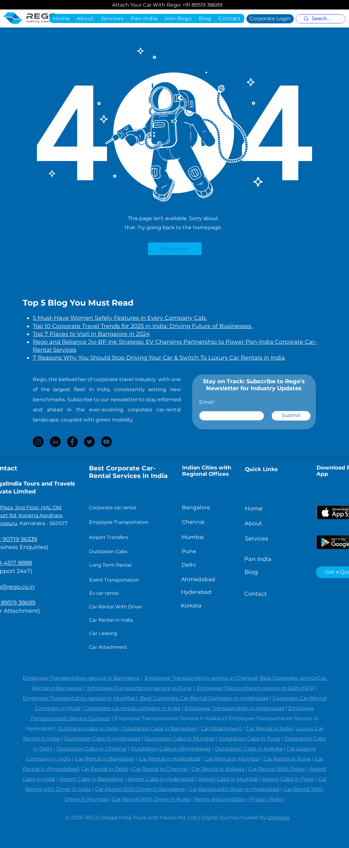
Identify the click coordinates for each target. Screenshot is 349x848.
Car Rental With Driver (276, 769)
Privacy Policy (267, 799)
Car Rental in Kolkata (218, 769)
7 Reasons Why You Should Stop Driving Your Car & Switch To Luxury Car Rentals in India (159, 357)
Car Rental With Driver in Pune (151, 799)
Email (206, 402)
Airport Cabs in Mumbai (228, 779)
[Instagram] (38, 441)
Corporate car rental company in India (132, 708)
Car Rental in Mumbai (231, 759)
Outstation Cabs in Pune (249, 739)
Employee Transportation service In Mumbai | (81, 698)
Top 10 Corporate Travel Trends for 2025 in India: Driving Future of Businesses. (142, 326)
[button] (144, 18)
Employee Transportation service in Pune (139, 688)
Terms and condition (220, 799)
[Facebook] (72, 441)
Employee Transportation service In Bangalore (81, 678)
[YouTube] (106, 441)
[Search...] (321, 19)
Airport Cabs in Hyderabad (161, 779)
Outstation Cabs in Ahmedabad (171, 749)
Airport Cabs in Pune (288, 779)
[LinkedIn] (55, 441)
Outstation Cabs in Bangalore (159, 729)
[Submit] (291, 416)
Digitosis (278, 818)
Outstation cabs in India (88, 729)
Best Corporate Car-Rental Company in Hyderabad (204, 698)
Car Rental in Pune (287, 759)
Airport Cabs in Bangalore (91, 779)
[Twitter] (89, 441)
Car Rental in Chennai (159, 769)
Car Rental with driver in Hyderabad (234, 789)
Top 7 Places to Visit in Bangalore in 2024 (91, 334)
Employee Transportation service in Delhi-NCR (255, 688)
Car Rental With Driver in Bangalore (140, 789)
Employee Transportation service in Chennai (200, 678)
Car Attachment (221, 729)
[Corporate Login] (270, 18)
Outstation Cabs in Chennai (91, 749)
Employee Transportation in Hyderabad (234, 708)
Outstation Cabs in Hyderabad (102, 739)
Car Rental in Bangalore (104, 759)
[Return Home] (175, 248)
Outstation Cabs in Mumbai (179, 739)
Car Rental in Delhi (104, 769)
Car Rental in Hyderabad (169, 759)
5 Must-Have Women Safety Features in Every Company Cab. (120, 317)
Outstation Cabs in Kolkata (248, 749)
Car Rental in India (269, 729)
